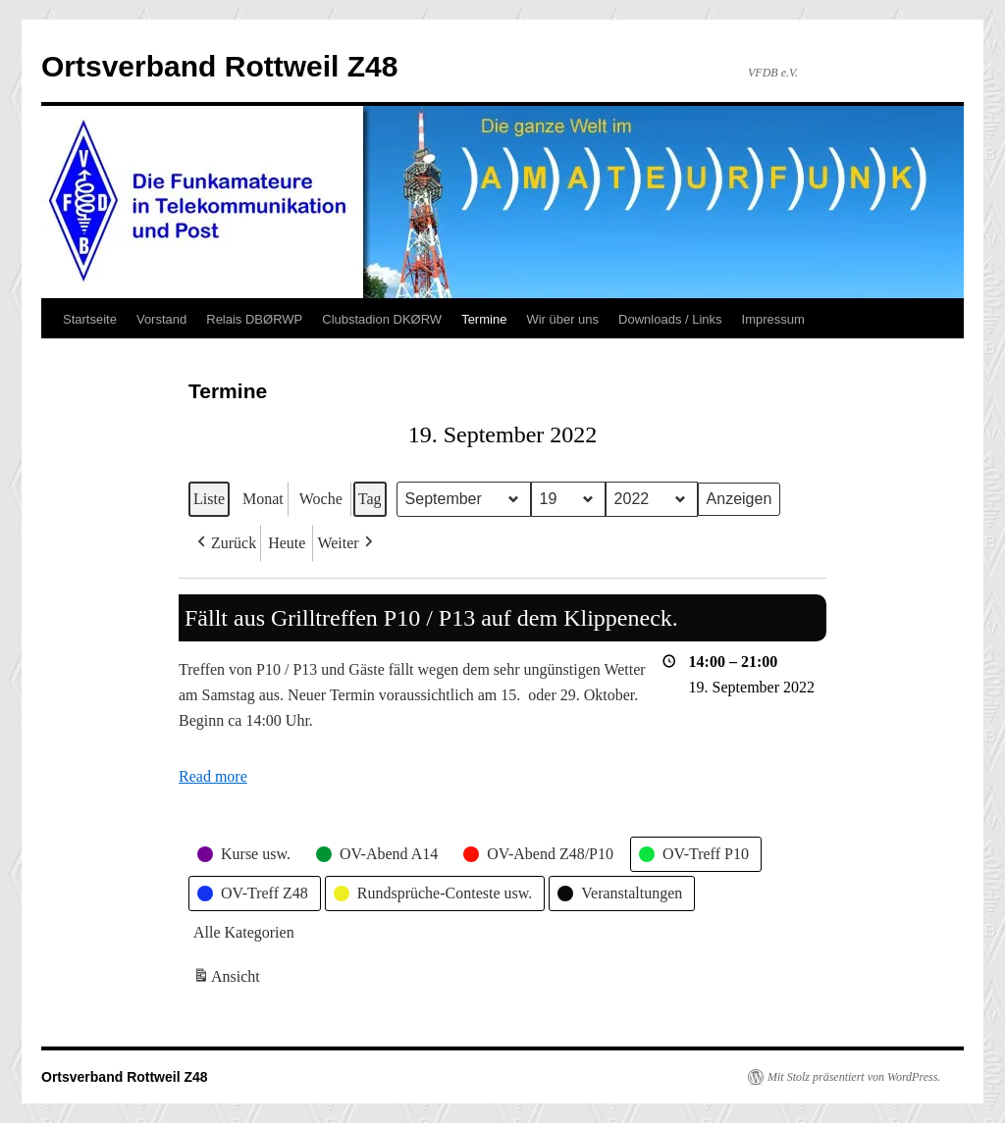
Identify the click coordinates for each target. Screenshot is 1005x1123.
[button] (224, 543)
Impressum (773, 319)
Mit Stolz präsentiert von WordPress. (853, 1077)
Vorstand (161, 319)
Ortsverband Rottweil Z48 (219, 66)
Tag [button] (370, 498)
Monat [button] (263, 498)
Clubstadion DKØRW (382, 319)
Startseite (90, 319)
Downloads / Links (670, 319)
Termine (483, 319)
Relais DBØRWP (254, 319)
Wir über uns (562, 319)
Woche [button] (321, 498)
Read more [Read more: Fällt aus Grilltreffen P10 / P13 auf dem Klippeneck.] (213, 777)
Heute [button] (286, 543)
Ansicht (228, 979)
